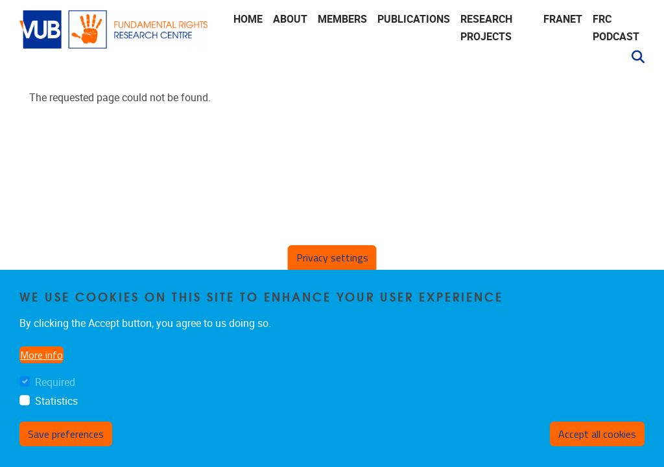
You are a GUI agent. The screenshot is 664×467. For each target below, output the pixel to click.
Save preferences (66, 434)
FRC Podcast (616, 28)
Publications (413, 19)
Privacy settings (332, 257)
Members (342, 19)
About (290, 19)
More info (41, 355)
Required (55, 382)
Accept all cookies (597, 434)
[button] (633, 57)
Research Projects (486, 28)
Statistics (56, 401)
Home (248, 19)
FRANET (562, 19)
